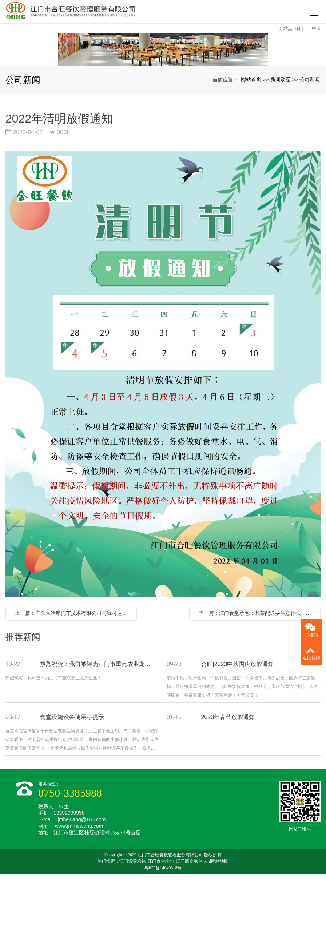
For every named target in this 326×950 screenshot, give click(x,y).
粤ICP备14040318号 (163, 944)
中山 (316, 28)
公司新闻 (309, 156)
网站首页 (251, 156)
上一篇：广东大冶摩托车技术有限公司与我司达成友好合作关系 (73, 689)
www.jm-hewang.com (79, 902)
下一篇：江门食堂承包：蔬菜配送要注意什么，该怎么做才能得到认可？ (257, 689)
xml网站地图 (216, 937)
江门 (299, 28)
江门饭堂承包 (132, 937)
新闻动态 (280, 156)
